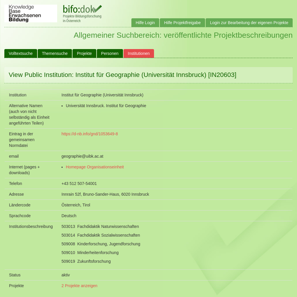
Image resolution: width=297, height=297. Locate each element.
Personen (110, 53)
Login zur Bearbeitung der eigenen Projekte (249, 22)
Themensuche (55, 53)
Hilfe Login (145, 22)
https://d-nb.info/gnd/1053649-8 (89, 134)
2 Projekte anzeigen (79, 285)
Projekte (84, 53)
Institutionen (139, 53)
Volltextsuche (21, 53)
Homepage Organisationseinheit (95, 167)
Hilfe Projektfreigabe (182, 22)
